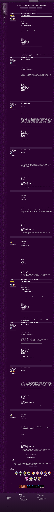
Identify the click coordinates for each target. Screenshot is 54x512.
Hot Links (40, 502)
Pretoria (8, 500)
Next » (32, 10)
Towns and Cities (9, 501)
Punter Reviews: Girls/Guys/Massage (36, 5)
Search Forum (39, 7)
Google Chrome (29, 510)
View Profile (13, 109)
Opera (37, 510)
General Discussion (23, 500)
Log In (22, 495)
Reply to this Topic (32, 7)
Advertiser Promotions (24, 501)
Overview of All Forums (24, 499)
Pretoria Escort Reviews (10, 506)
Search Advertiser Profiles (42, 498)
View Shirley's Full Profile (29, 25)
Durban (8, 498)
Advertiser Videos (41, 495)
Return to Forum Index (24, 7)
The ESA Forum (21, 5)
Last (35, 10)
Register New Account (24, 496)
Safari (32, 510)
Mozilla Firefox (34, 510)
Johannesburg (9, 499)
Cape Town (9, 497)
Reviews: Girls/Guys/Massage (25, 502)
